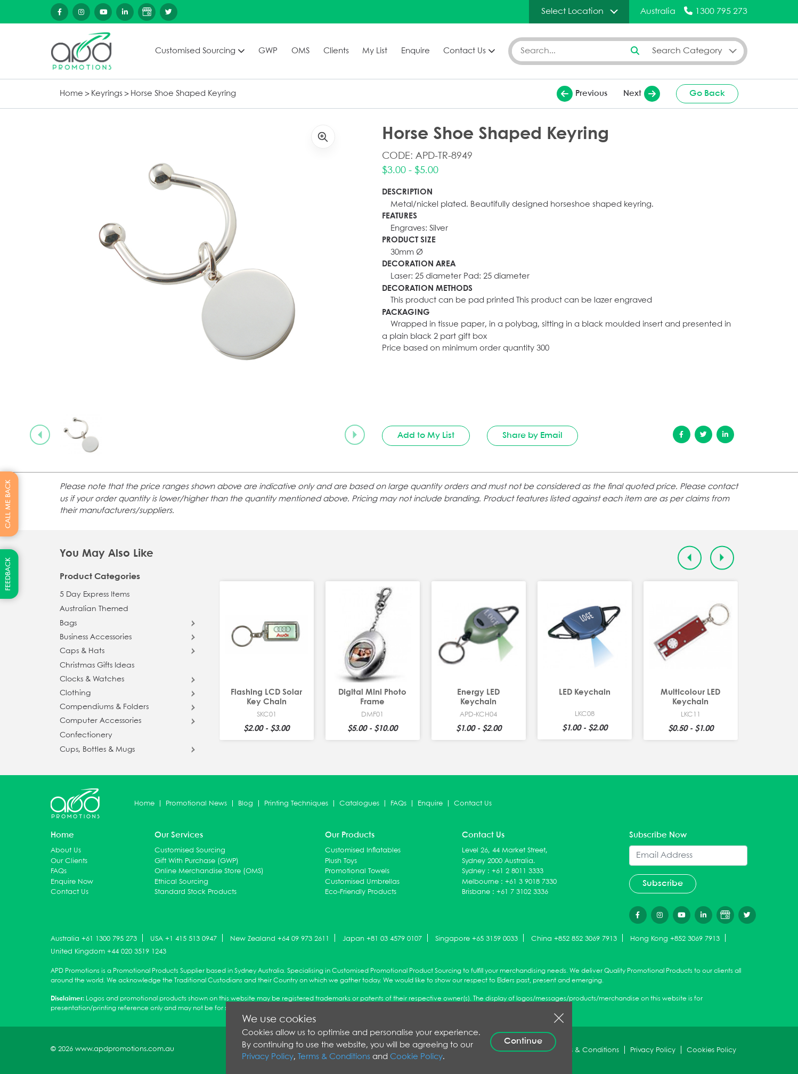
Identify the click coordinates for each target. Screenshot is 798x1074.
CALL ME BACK (8, 503)
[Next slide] (355, 435)
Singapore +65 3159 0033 (476, 938)
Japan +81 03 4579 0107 (382, 938)
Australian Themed (94, 609)
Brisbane (476, 892)
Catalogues (359, 803)
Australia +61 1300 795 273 (94, 938)
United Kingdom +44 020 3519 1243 (108, 951)
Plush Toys (341, 861)
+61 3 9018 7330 (531, 881)
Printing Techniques (296, 803)
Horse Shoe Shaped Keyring (183, 93)
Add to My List (425, 436)
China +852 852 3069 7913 (574, 938)
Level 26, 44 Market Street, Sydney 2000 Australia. (505, 856)
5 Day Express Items (94, 594)
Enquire (415, 51)
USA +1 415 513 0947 (183, 938)
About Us (66, 850)
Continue (523, 1041)
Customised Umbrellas (362, 881)
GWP (268, 51)
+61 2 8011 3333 (517, 871)
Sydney (473, 871)
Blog (245, 803)
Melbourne (480, 881)
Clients (336, 51)
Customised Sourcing (195, 51)
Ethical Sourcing (181, 881)
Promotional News (196, 803)
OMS (300, 51)
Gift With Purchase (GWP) (196, 861)
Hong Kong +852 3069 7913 (675, 938)
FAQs (398, 803)
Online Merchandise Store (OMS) (209, 871)
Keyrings (107, 93)
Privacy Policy (268, 1057)
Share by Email (532, 436)
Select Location (572, 11)
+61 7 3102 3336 (522, 892)
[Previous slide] (40, 435)
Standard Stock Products (195, 892)
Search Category (687, 51)
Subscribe (662, 884)
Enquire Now (72, 881)
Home (71, 93)
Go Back (707, 93)
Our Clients (69, 861)
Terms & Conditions (334, 1057)
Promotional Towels (357, 871)
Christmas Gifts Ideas (97, 665)
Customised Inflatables (363, 850)
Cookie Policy (416, 1057)
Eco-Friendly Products (360, 892)
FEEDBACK (8, 574)
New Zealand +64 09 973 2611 (279, 938)
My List (374, 51)
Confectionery (86, 735)
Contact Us (464, 51)
